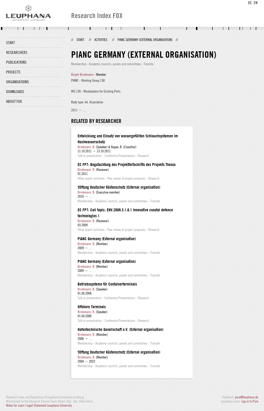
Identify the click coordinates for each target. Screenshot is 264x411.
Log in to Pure (250, 401)
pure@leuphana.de (246, 397)
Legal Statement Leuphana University (49, 405)
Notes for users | (16, 405)
